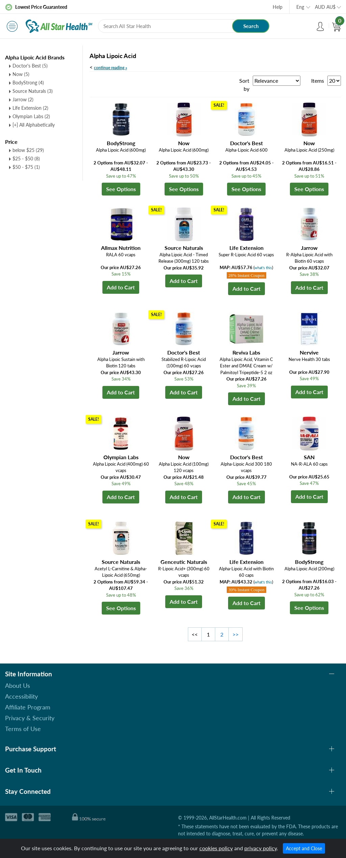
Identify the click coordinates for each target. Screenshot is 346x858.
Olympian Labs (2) (31, 116)
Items (317, 80)
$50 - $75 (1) (26, 167)
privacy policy (260, 848)
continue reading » (110, 67)
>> (235, 634)
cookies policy (216, 848)
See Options (121, 189)
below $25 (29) (28, 150)
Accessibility (21, 696)
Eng (300, 7)
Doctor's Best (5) (30, 66)
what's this (263, 267)
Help (277, 7)
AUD (325, 7)
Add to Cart (121, 287)
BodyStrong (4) (28, 82)
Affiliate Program (27, 707)
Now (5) (21, 74)
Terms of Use (23, 728)
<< (195, 634)
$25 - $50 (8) (26, 158)
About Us (17, 685)
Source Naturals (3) (33, 91)
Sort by (244, 84)
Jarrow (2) (23, 99)
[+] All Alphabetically (34, 125)
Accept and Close (304, 848)
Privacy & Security (29, 718)
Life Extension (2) (30, 108)
